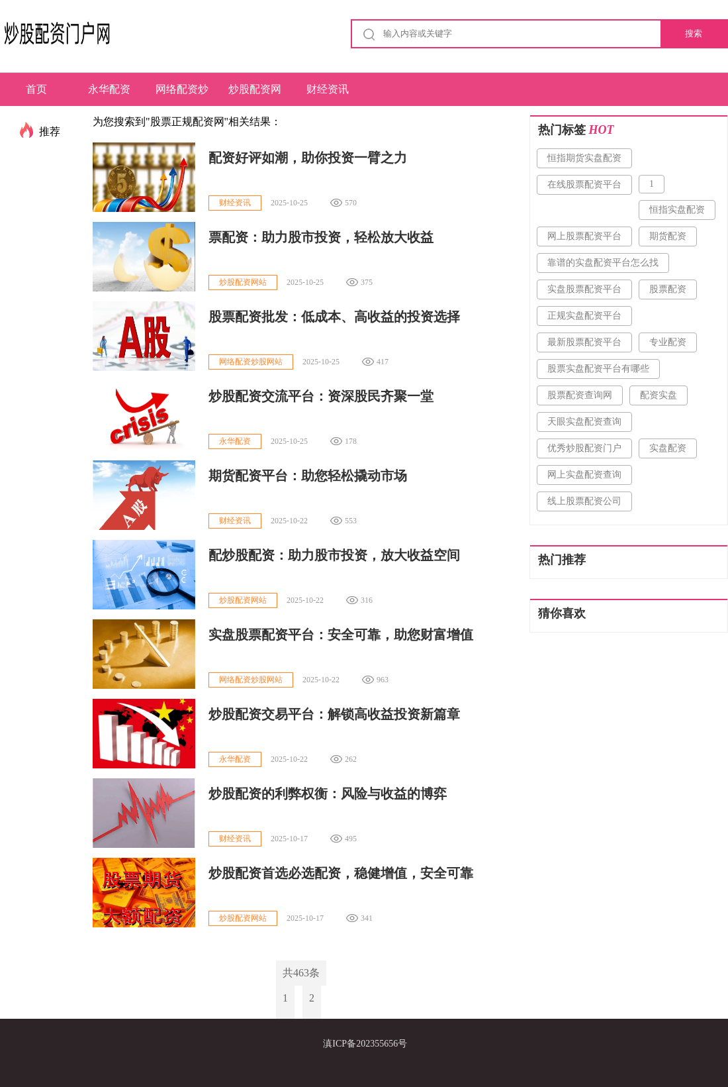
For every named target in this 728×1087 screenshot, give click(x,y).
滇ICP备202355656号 (365, 1044)
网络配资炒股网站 (182, 94)
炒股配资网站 (254, 94)
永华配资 (109, 89)
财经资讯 (327, 89)
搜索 (693, 33)
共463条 (301, 972)
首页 (36, 89)
